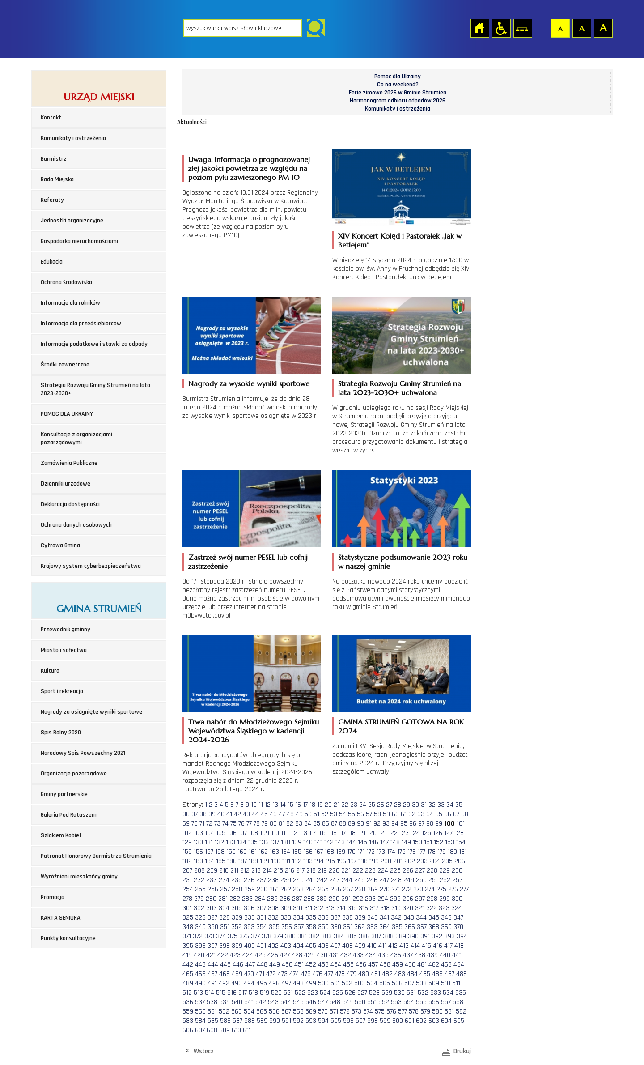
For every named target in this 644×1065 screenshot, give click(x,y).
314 (341, 908)
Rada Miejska (57, 179)
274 (430, 889)
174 (391, 851)
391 (425, 936)
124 (415, 833)
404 (298, 945)
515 (220, 992)
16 (298, 804)
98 (429, 823)
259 (249, 889)
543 (273, 1002)
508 (421, 983)
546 (310, 1002)
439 (432, 955)
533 (435, 992)
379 (278, 936)
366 (409, 927)
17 (305, 804)
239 (285, 880)
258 (237, 889)
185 (220, 861)
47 (282, 814)
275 (441, 889)
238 (273, 880)
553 (396, 1002)
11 (260, 804)
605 (458, 1021)
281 (223, 898)
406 (323, 945)
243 (334, 880)
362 (359, 927)
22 (344, 804)
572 (345, 1011)
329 (237, 917)
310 (297, 908)
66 (447, 814)
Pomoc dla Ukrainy (397, 76)
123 (404, 833)
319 (396, 908)
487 (449, 974)
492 (224, 983)
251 (433, 880)
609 (224, 1030)
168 (329, 851)
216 (289, 870)
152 (438, 842)
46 (273, 814)
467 (212, 974)
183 (198, 861)
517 (242, 992)
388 (388, 936)
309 (285, 908)
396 (200, 945)
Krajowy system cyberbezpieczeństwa (91, 566)
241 (310, 880)
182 (187, 861)
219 (322, 870)
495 (261, 983)
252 (445, 880)
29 (406, 804)
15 (290, 804)
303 (211, 908)
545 (298, 1002)
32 (432, 804)
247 (384, 880)
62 (411, 814)
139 (296, 842)
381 (302, 936)
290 (334, 898)
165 (296, 851)
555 (421, 1002)
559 (187, 1011)
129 (187, 842)
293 (370, 898)
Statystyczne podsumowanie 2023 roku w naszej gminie (402, 562)
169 (340, 851)
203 (422, 861)
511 (456, 983)
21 (336, 804)
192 (296, 861)
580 (437, 1011)
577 (402, 1011)
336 (323, 917)
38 (203, 814)
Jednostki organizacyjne (72, 221)
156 (198, 851)
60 (395, 814)
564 (249, 1011)
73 (217, 823)
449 (274, 964)
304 (224, 908)
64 (429, 814)
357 (299, 927)
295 (395, 898)
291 (346, 898)
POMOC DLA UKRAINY (67, 414)
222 (357, 870)
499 (310, 983)
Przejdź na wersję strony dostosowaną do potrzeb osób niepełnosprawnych (501, 28)
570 (323, 1011)
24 (362, 804)
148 (395, 842)
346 (446, 917)
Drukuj (462, 1051)
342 (396, 917)
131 (209, 842)
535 (460, 992)
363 (372, 927)
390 (413, 936)
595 (335, 1021)
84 (307, 823)
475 (306, 974)
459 (397, 964)
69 (186, 823)
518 (253, 992)
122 (393, 833)
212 (245, 870)
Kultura (50, 671)
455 (348, 964)
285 (272, 898)
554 (408, 1002)
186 (232, 861)
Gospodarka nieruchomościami (79, 241)
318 (385, 908)
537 (200, 1002)
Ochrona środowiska (66, 282)
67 (456, 814)
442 (187, 964)
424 (247, 955)
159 (231, 851)
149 (406, 842)
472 (271, 974)
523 (312, 992)
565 (261, 1011)
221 (346, 870)
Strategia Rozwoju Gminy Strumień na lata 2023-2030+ (95, 389)
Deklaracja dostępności (70, 504)
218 (311, 870)
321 (419, 908)
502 (347, 983)
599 (385, 1021)
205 (447, 861)
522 (300, 992)
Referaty (52, 200)
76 (241, 823)
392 (437, 936)
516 (232, 992)
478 (340, 974)
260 (262, 889)
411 (382, 945)
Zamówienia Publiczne (69, 463)
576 (391, 1011)
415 (426, 945)
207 (187, 870)
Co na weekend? (398, 85)
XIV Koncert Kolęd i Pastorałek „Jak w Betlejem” (400, 240)
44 (255, 814)
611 (247, 1030)
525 (337, 992)
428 (297, 955)
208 (199, 870)
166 (308, 851)
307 (261, 908)
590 (274, 1021)
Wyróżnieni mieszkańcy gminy (79, 877)
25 (371, 804)
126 (437, 833)
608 (212, 1030)
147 (384, 842)
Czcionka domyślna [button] (560, 28)
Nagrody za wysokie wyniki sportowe (248, 383)
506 (397, 983)
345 (433, 917)
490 (200, 983)
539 (224, 1002)
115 (323, 833)
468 (224, 974)
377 (255, 936)
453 (323, 964)
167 (318, 851)
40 (221, 814)
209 (212, 870)
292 (357, 898)
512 (187, 992)
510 (445, 983)
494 (249, 983)
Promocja (52, 897)
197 (352, 861)
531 (411, 992)
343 (408, 917)
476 (317, 974)
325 (187, 917)
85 (316, 823)
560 (200, 1011)
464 (458, 964)
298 (432, 898)
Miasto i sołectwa (64, 650)
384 (339, 936)
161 (253, 851)
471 (260, 974)
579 (425, 1011)
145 (362, 842)
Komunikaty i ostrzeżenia (73, 138)
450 (287, 964)
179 (441, 851)
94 (394, 823)
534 (448, 992)
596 (348, 1021)
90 (360, 823)
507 (409, 983)
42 (237, 814)
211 (234, 870)
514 (209, 992)
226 (407, 870)
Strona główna (479, 28)
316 (363, 908)
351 (224, 927)
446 (238, 964)
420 (199, 955)
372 (198, 936)
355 (274, 927)
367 (422, 927)
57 (369, 814)
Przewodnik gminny (65, 630)
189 (264, 861)
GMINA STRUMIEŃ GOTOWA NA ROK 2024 (401, 726)
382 (314, 936)
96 (412, 823)
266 (335, 889)
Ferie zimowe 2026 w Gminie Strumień (397, 93)
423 (235, 955)
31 (424, 804)
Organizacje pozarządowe (74, 774)
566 (274, 1011)
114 (313, 833)
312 (318, 908)
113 (303, 833)
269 (372, 889)
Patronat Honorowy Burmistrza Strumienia (96, 856)
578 (414, 1011)
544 (285, 1002)
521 (288, 992)
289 (321, 898)
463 (446, 964)
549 (347, 1002)
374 (221, 936)
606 (187, 1030)
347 (458, 917)
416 (437, 945)
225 (395, 870)
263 (298, 889)
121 (382, 833)
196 (341, 861)
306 (249, 908)
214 (267, 870)
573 (356, 1011)
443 (200, 964)
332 (273, 917)
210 (224, 870)
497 (286, 983)
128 (459, 833)
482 (387, 974)
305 (236, 908)
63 (420, 814)
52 (324, 814)
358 (310, 927)
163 (274, 851)
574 (368, 1011)
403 (285, 945)
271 (395, 889)
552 (383, 1002)
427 (285, 955)
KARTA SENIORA (60, 918)
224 (382, 870)
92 (377, 823)
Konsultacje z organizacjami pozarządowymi (76, 438)
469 (237, 974)
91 (369, 823)
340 (372, 917)
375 (232, 936)
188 (253, 861)
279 (199, 898)
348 (187, 927)
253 (457, 880)
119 (361, 833)
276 (453, 889)
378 (266, 936)
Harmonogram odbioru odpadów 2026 (397, 101)
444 (213, 964)
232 (199, 880)
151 (428, 842)
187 (242, 861)
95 (403, 823)
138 (285, 842)
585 (213, 1021)
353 (249, 927)
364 (384, 927)
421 (211, 955)
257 (225, 889)
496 (274, 983)
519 (264, 992)
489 (187, 983)
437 (408, 955)
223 (370, 870)
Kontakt (51, 118)
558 (458, 1002)
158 (220, 851)
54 (342, 814)
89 (351, 823)
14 (283, 804)
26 (380, 804)
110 (275, 833)
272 (406, 889)
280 (211, 898)
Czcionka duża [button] (603, 28)
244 (347, 880)
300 (457, 898)
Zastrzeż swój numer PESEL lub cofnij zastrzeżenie (248, 562)
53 (333, 814)
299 (444, 898)
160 (242, 851)
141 (318, 842)
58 (377, 814)
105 (220, 833)
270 (385, 889)
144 (351, 842)
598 (372, 1021)
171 (360, 851)
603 (433, 1021)
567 (286, 1011)
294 (382, 898)
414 (415, 945)
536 (187, 1002)
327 (212, 917)
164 (285, 851)
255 (200, 889)
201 (397, 861)
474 (294, 974)
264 (310, 889)
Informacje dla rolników (70, 303)
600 (397, 1021)
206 (459, 861)
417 (448, 945)
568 (298, 1011)
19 (320, 804)
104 (209, 833)
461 (422, 964)
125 (426, 833)
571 (334, 1011)
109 (264, 833)
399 (237, 945)
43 (246, 814)
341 (384, 917)
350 (213, 927)
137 (275, 842)
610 (236, 1030)
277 (464, 889)
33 (441, 804)
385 (351, 936)
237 (261, 880)
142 (329, 842)
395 (187, 945)
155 (187, 851)
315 (352, 908)
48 (290, 814)
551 (372, 1002)
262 (285, 889)
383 (326, 936)
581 (449, 1011)
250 (421, 880)
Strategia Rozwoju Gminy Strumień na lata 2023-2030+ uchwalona (399, 388)
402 (273, 945)
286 (285, 898)
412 (393, 945)
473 (283, 974)
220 (334, 870)
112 (293, 833)
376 (244, 936)
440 (445, 955)
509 (433, 983)
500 (323, 983)
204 (434, 861)
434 (370, 955)
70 (194, 823)
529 (386, 992)
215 (278, 870)
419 (187, 955)
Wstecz (204, 1051)
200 (386, 861)
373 (209, 936)
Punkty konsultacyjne (68, 938)
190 (275, 861)
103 (198, 833)
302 (199, 908)
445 (225, 964)
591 (286, 1021)
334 (298, 917)
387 (376, 936)
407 (335, 945)
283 (247, 898)
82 (289, 823)
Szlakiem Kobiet (61, 835)
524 (325, 992)
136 (264, 842)
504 (372, 983)
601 (409, 1021)
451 (299, 964)
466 (200, 974)
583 (187, 1021)
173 (381, 851)
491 (212, 983)
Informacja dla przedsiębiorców (81, 324)
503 (359, 983)
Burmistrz (54, 159)
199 (374, 861)
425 (260, 955)
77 (249, 823)
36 (186, 814)
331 (261, 917)
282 (234, 898)
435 (383, 955)
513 (198, 992)
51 (316, 814)
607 (200, 1030)
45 (264, 814)
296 (407, 898)
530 (399, 992)
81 (281, 823)
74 (225, 823)
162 (263, 851)
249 (408, 880)
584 (200, 1021)
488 (461, 974)
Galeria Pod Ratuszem (69, 815)
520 (276, 992)
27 (389, 804)
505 (384, 983)
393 (449, 936)
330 (249, 917)
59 (386, 814)
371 (186, 936)
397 (212, 945)
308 (273, 908)
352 (236, 927)
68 (464, 814)
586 (225, 1021)
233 (211, 880)
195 (330, 861)
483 (399, 974)
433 (358, 955)
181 (463, 851)
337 (335, 917)
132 (219, 842)
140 (308, 842)
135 (253, 842)
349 (200, 927)
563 (236, 1011)
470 (249, 974)
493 (236, 983)
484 (412, 974)
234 (224, 880)
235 (236, 880)
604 (446, 1021)
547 (323, 1002)
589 (262, 1021)
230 (457, 870)
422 (222, 955)
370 (458, 927)
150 (417, 842)
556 (433, 1002)
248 (396, 880)
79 (265, 823)
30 (415, 804)
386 (364, 936)
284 (259, 898)
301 (187, 908)
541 (249, 1002)
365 (397, 927)
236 (249, 880)
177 (421, 851)
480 (363, 974)
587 (237, 1021)
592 (298, 1021)
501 (335, 983)
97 (421, 823)
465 (187, 974)
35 (458, 804)
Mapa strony (522, 28)
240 (298, 880)
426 (272, 955)
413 (404, 945)
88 (342, 823)
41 (229, 814)
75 (233, 823)
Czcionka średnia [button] (581, 28)
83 (298, 823)
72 (209, 823)
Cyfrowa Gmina (60, 545)
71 (201, 823)
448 (262, 964)
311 (308, 908)
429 (309, 955)
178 (431, 851)
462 (433, 964)
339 (360, 917)
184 (209, 861)
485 (424, 974)
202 (409, 861)
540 (237, 1002)
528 (374, 992)
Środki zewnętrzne (65, 365)
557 (446, 1002)
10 (254, 804)
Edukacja (52, 262)
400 (249, 945)
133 (230, 842)
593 (310, 1021)
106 (232, 833)
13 (275, 804)
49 (299, 814)
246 (372, 880)
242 (322, 880)
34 (449, 804)
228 (432, 870)
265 (323, 889)
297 (420, 898)
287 (297, 898)
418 (459, 945)
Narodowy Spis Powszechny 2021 (83, 753)
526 (350, 992)
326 (200, 917)
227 (420, 870)
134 (241, 842)
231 (187, 880)
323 (444, 908)
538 (212, 1002)
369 (446, 927)
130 (198, 842)
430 (322, 955)
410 (372, 945)
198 (363, 861)
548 (335, 1002)
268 (360, 889)
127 (448, 833)
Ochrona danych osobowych (76, 525)
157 (209, 851)
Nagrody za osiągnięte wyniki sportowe (91, 712)
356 (286, 927)
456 (361, 964)
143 (340, 842)
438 (420, 955)
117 (342, 833)
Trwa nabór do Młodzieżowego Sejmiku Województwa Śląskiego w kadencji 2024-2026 (253, 730)
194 (319, 861)
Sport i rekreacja (62, 691)
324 (456, 908)
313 (330, 908)
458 (385, 964)
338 (347, 917)
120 (372, 833)
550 (360, 1002)
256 (213, 889)
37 (194, 814)
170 (351, 851)
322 (431, 908)
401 (261, 945)
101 (461, 823)
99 (438, 823)
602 (421, 1021)
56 (360, 814)
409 (360, 945)
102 (187, 833)
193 (308, 861)
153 (449, 842)
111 (284, 833)
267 (348, 889)
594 (323, 1021)
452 (310, 964)
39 (212, 814)
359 (323, 927)
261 (274, 889)
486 (437, 974)
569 (310, 1011)
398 (224, 945)
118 (351, 833)
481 (375, 974)
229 (444, 870)
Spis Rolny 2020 (61, 732)
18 (312, 804)
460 (410, 964)
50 (308, 814)
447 (250, 964)
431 (334, 955)
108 (253, 833)
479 (351, 974)
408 (347, 945)
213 (256, 870)
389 (400, 936)
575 (380, 1011)
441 (457, 955)
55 (351, 814)
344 (421, 917)
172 (370, 851)
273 (418, 889)
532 (423, 992)
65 (438, 814)
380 (290, 936)
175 (401, 851)
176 (411, 851)
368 (433, 927)
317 (374, 908)
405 (310, 945)
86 (325, 823)
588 (249, 1021)
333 (285, 917)
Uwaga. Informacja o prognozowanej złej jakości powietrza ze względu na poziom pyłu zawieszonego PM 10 (249, 168)
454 (335, 964)
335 (310, 917)
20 (328, 804)
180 (452, 851)
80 (273, 823)
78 (257, 823)
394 (462, 936)
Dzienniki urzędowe (65, 484)
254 (187, 889)
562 (224, 1011)
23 (353, 804)
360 (335, 927)
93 (386, 823)
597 (360, 1021)
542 (260, 1002)
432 (345, 955)
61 (404, 814)
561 (212, 1011)
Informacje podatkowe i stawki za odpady (94, 344)
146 (373, 842)
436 (395, 955)
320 (407, 908)
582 (461, 1011)
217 (300, 870)
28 (397, 804)
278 (187, 898)
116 (333, 833)
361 (347, 927)
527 (362, 992)
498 (298, 983)
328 (224, 917)
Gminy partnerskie (64, 794)
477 (328, 974)
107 (242, 833)
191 (286, 861)
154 (461, 842)
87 (334, 823)
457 (373, 964)
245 (359, 880)
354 (261, 927)
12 (268, 804)
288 (309, 898)
